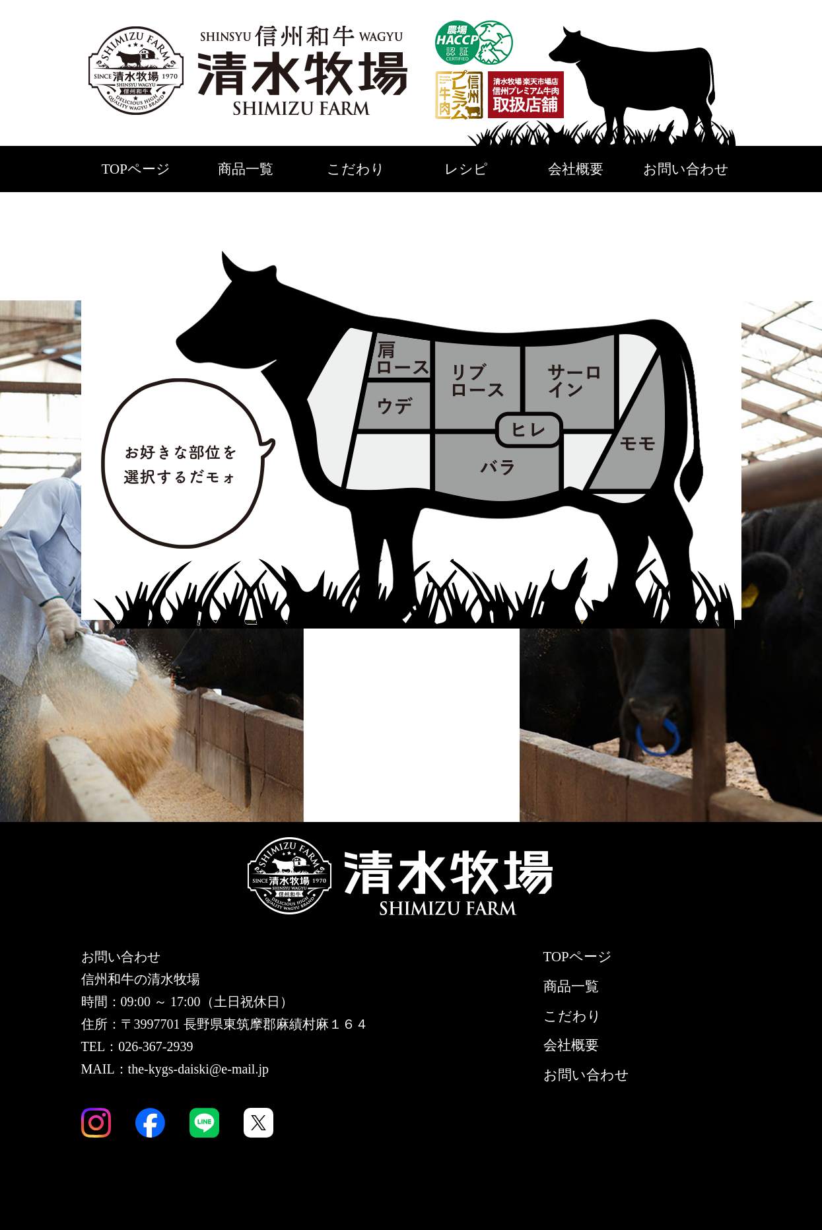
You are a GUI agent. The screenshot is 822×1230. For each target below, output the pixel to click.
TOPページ (136, 169)
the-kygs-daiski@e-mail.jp (198, 1069)
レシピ (466, 169)
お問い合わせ (686, 169)
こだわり (356, 169)
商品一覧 (245, 169)
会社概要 (575, 169)
